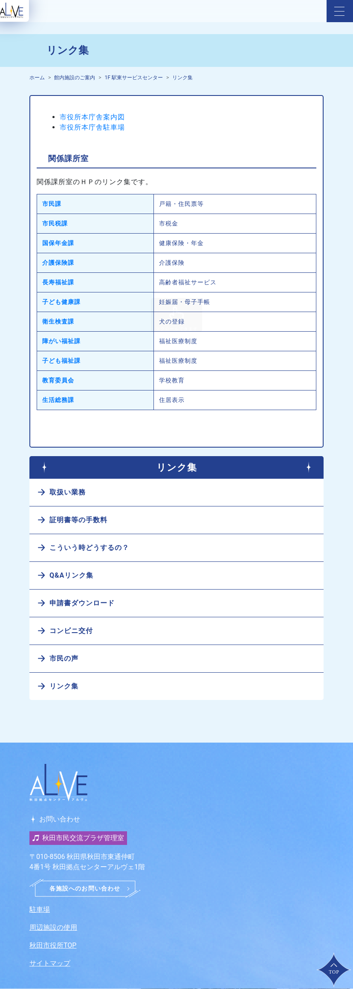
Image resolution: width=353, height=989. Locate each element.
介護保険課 (58, 262)
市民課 (51, 203)
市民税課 (55, 223)
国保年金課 (58, 243)
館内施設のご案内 (74, 78)
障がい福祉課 (61, 341)
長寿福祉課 (58, 282)
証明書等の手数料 (78, 520)
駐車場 (39, 909)
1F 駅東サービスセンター (134, 78)
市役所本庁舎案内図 (92, 117)
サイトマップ (49, 963)
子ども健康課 (61, 301)
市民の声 (63, 658)
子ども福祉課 (61, 360)
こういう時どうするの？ (89, 548)
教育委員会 (58, 380)
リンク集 (182, 78)
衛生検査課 (58, 321)
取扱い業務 (67, 492)
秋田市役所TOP (52, 945)
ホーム (37, 78)
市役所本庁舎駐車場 (92, 127)
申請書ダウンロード (82, 603)
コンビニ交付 (71, 631)
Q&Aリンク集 (71, 575)
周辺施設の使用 (53, 927)
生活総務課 (58, 399)
